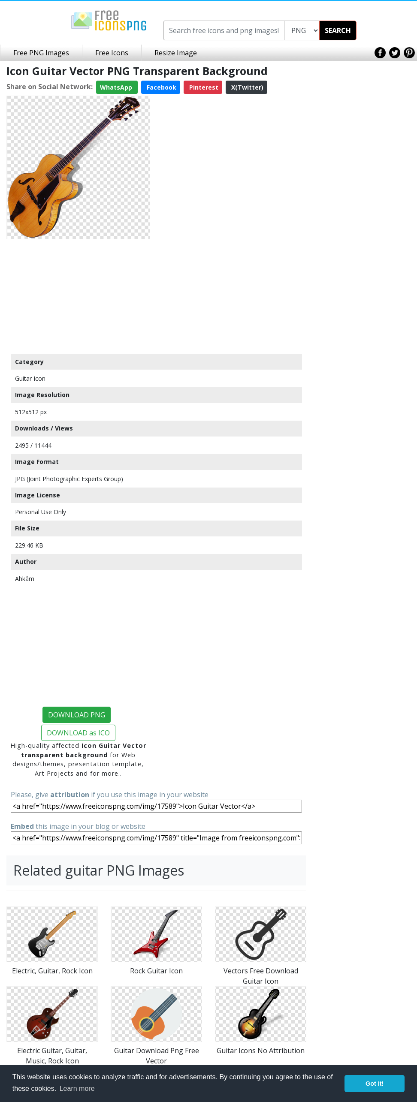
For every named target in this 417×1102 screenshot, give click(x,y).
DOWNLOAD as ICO (78, 733)
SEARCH (338, 30)
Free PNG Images (41, 52)
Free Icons (111, 52)
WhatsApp (117, 87)
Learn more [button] (77, 1088)
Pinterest (202, 87)
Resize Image (175, 52)
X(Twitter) (246, 87)
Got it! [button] (375, 1083)
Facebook (160, 87)
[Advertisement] (78, 296)
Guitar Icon (30, 378)
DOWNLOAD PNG (76, 715)
